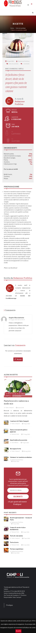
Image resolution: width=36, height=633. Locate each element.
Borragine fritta (15, 449)
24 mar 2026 (16, 553)
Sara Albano (15, 442)
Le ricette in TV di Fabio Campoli (15, 395)
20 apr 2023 (16, 461)
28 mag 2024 (27, 451)
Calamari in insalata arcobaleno (21, 457)
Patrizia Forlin (15, 434)
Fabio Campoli (10, 407)
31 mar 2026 (26, 545)
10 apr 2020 (26, 423)
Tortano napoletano (16, 549)
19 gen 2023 (25, 442)
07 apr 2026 (26, 538)
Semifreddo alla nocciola (18, 440)
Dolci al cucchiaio (21, 28)
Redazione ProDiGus (22, 61)
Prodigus (9, 605)
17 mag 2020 (26, 434)
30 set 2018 (20, 407)
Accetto (18, 631)
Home (12, 28)
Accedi (18, 359)
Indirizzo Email (16, 490)
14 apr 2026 (16, 524)
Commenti (25, 63)
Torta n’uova (14, 542)
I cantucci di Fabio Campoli (19, 421)
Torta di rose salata (16, 536)
